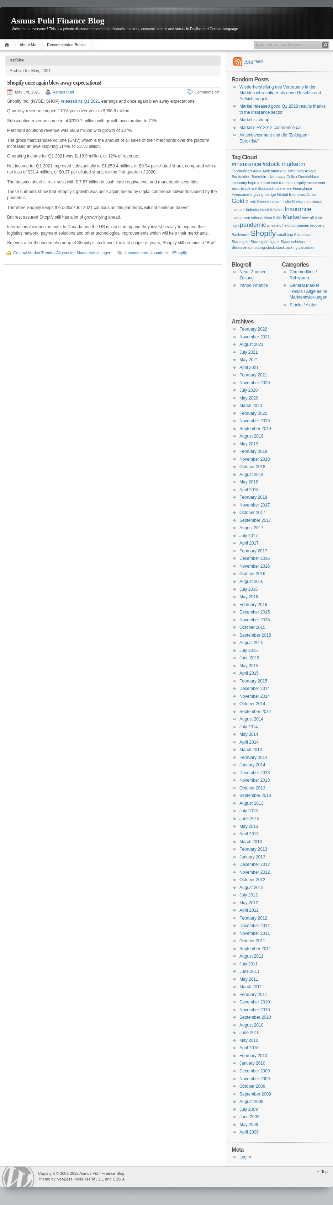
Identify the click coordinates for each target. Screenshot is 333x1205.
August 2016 (251, 581)
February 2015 (253, 681)
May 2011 (248, 979)
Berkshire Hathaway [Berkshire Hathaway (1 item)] (268, 177)
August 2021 (251, 344)
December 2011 (254, 925)
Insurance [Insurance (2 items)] (298, 209)
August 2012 (251, 887)
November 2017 (254, 505)
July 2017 (248, 535)
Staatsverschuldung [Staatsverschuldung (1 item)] (248, 247)
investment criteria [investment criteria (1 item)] (247, 217)
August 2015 (251, 642)
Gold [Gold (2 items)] (238, 201)
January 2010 (252, 1063)
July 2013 (248, 810)
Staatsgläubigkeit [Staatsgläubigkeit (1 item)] (264, 242)
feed (253, 61)
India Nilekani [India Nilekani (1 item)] (293, 201)
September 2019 (255, 428)
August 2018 (251, 474)
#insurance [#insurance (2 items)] (246, 164)
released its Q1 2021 (80, 101)
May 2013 (248, 826)
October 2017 (252, 512)
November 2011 (254, 933)
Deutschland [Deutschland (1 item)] (308, 177)
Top (324, 1171)
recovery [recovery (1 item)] (317, 225)
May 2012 (248, 902)
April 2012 (249, 910)
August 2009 (251, 1101)
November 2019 (254, 420)
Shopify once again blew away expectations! (54, 83)
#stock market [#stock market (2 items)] (281, 164)
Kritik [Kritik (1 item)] (277, 217)
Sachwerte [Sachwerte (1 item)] (240, 234)
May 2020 (248, 398)
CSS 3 (118, 1179)
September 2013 (255, 795)
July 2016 (248, 589)
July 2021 (248, 352)
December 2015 (254, 612)
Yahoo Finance (253, 285)
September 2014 (255, 711)
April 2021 (249, 367)
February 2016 (253, 604)
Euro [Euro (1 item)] (236, 188)
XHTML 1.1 (94, 1179)
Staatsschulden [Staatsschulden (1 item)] (294, 242)
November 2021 (254, 336)
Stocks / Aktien (304, 304)
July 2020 (248, 390)
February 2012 (253, 918)
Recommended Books (66, 45)
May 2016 (248, 596)
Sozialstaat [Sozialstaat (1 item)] (303, 234)
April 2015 (249, 673)
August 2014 (251, 719)
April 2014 (249, 742)
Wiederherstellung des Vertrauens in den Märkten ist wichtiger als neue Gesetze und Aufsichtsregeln (280, 93)
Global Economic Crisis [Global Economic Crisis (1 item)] (296, 194)
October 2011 (252, 940)
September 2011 (255, 948)
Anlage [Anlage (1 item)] (311, 171)
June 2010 (249, 1032)
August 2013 (251, 803)
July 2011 (248, 964)
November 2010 (254, 1009)
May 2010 (248, 1040)
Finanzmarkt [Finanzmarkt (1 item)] (242, 194)
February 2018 (253, 497)
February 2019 (253, 451)
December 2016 (254, 558)
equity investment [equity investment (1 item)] (310, 183)
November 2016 (254, 566)
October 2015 (252, 627)
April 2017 (249, 543)
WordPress (18, 1177)
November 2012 (254, 872)
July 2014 (248, 726)
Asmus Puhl (63, 92)
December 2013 (254, 772)
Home (8, 44)
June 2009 (249, 1116)
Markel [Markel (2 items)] (291, 217)
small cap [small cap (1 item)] (285, 234)
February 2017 (253, 550)
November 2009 (254, 1078)
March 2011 (250, 986)
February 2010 (253, 1055)
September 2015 (255, 635)
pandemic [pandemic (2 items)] (253, 224)
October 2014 (252, 703)
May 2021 (248, 359)
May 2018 (248, 482)
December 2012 (254, 864)
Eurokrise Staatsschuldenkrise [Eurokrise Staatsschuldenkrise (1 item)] (266, 188)
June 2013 (249, 818)
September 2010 (255, 1017)
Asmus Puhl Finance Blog (57, 20)
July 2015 (248, 650)
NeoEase (65, 1179)
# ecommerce (136, 253)
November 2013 (254, 780)
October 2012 (252, 879)
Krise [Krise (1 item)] (267, 217)
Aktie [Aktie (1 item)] (257, 171)
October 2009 (252, 1086)
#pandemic (160, 253)
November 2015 (254, 619)
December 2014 (254, 688)
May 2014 (248, 734)
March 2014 (250, 749)
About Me (28, 45)
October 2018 (252, 466)
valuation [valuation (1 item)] (306, 247)
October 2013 (252, 788)
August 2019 (251, 436)
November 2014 (254, 696)
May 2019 (248, 443)
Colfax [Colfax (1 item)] (291, 177)
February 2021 (253, 375)
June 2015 (249, 657)
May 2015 (248, 665)
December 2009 (254, 1071)
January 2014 (252, 764)
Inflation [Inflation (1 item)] (277, 210)
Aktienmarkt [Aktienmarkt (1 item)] (272, 171)
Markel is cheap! (254, 119)
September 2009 (255, 1094)
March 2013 (250, 841)
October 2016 (252, 573)
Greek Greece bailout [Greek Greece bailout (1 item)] (263, 201)
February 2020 (253, 413)
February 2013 (253, 849)
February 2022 (253, 329)
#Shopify (179, 253)
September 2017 (255, 520)
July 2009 (248, 1109)
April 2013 (249, 833)
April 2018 (249, 489)
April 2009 (249, 1132)
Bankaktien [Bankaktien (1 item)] (241, 177)
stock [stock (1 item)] (270, 247)
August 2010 (251, 1025)
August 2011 (251, 956)
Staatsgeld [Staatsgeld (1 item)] (240, 242)
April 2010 (249, 1047)
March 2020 (250, 405)
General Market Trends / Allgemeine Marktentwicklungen (62, 253)
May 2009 (248, 1124)
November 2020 (254, 382)
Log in (245, 1157)
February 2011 (253, 994)
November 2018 (254, 459)
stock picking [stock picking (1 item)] (287, 247)
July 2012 (248, 895)
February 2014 (253, 757)
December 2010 (254, 1002)
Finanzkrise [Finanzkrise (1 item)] (302, 188)
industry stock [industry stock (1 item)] (257, 210)
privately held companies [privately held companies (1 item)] (288, 225)
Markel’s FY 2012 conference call (270, 127)
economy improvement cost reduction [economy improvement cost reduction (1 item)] (263, 183)
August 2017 (251, 527)
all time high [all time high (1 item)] (294, 171)
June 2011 (249, 971)
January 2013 (252, 857)
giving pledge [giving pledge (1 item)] (265, 194)
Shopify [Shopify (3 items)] (263, 233)
